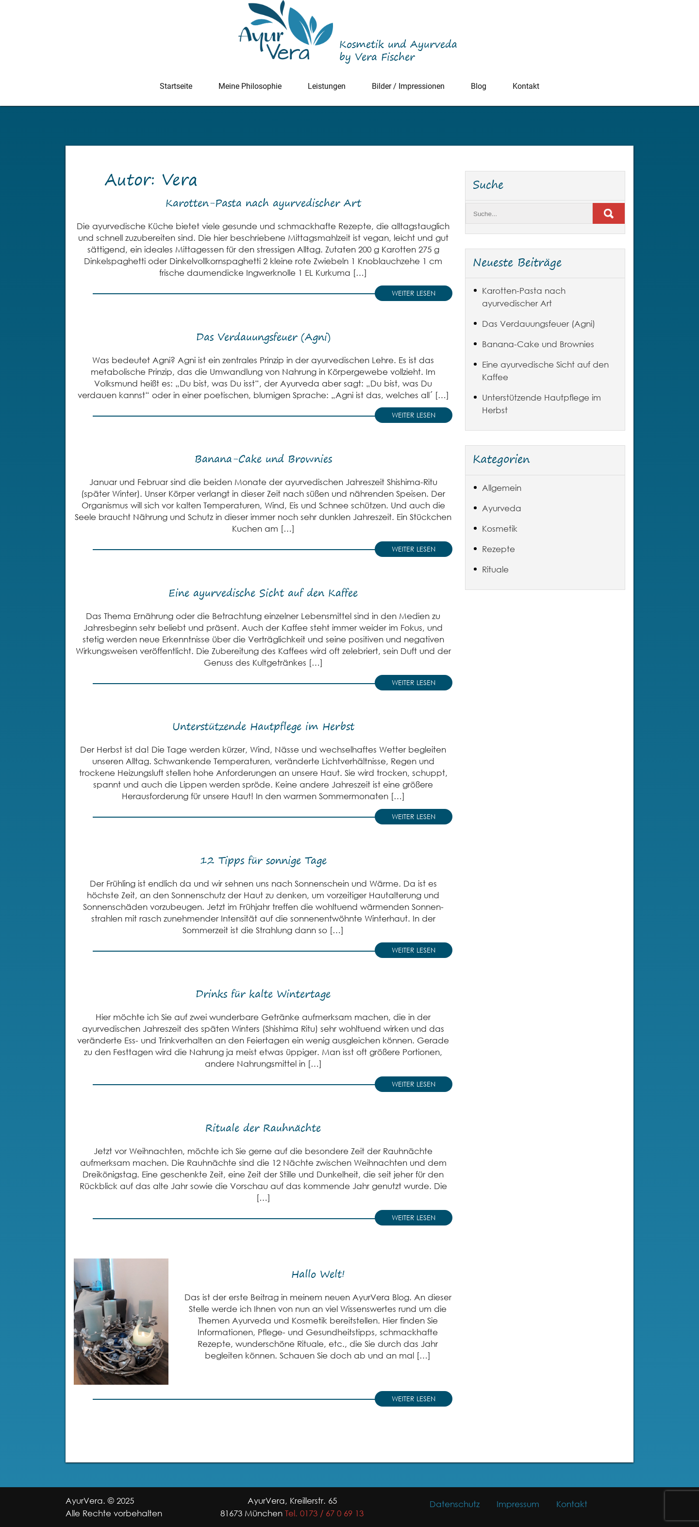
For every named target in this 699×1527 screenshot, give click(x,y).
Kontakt (526, 86)
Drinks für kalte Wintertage (263, 993)
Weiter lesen (413, 293)
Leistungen (327, 86)
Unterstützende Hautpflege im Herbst (263, 726)
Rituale (495, 569)
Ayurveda (501, 508)
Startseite (176, 86)
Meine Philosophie (250, 86)
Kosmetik (499, 528)
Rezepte (498, 549)
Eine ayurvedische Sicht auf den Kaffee (263, 592)
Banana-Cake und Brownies (263, 458)
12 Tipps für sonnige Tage (263, 860)
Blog (478, 86)
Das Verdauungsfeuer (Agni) (263, 336)
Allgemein (501, 488)
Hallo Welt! (318, 1273)
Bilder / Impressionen (408, 86)
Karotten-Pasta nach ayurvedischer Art (263, 202)
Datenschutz (455, 1504)
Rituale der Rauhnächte (263, 1127)
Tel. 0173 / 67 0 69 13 (324, 1513)
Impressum (518, 1504)
